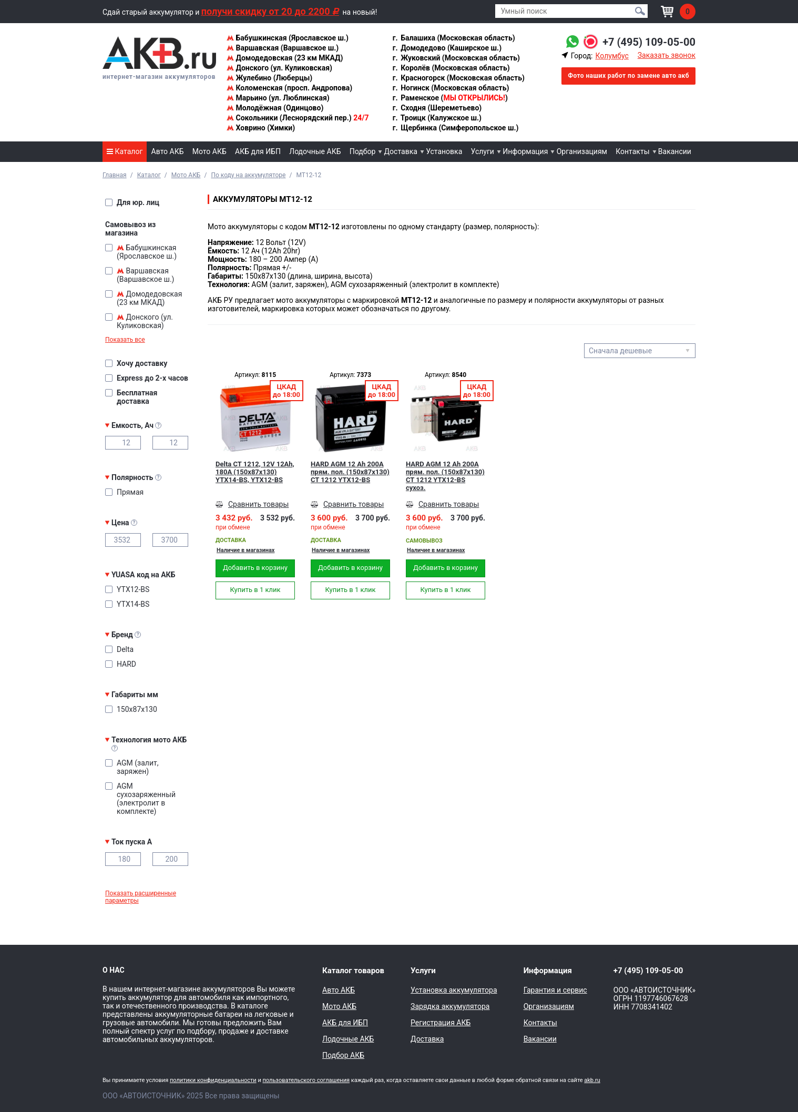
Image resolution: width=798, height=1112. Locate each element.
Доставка (400, 151)
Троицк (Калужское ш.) (437, 118)
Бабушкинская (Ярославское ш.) (288, 38)
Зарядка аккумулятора (450, 1006)
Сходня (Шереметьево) (437, 108)
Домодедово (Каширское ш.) (447, 48)
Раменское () (450, 98)
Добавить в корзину (255, 568)
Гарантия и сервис (555, 990)
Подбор (363, 151)
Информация (525, 151)
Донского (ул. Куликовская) (279, 68)
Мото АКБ (209, 151)
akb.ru (592, 1080)
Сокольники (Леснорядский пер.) (298, 118)
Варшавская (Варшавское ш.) (283, 48)
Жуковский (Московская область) (456, 58)
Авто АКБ (167, 151)
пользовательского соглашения (306, 1080)
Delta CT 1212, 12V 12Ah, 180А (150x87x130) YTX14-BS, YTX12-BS (255, 472)
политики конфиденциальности (213, 1080)
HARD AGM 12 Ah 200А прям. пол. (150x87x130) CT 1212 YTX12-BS (350, 472)
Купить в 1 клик (255, 590)
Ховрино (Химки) (261, 128)
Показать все (125, 339)
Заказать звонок (666, 55)
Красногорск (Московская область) (458, 78)
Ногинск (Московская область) (450, 88)
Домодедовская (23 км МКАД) (285, 58)
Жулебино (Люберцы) (269, 78)
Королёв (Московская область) (451, 68)
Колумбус (611, 56)
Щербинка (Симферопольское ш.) (455, 128)
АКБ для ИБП (258, 151)
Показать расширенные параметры (140, 897)
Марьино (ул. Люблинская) (278, 98)
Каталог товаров (353, 970)
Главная (115, 175)
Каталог (124, 151)
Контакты (632, 151)
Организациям (582, 151)
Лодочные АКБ (315, 151)
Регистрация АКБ (440, 1022)
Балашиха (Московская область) (453, 38)
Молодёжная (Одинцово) (275, 108)
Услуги (482, 151)
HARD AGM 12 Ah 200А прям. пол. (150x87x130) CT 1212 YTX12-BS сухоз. (445, 476)
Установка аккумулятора (454, 990)
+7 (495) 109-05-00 (648, 42)
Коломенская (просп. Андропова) (289, 88)
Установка (444, 151)
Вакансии (674, 151)
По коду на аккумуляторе (248, 175)
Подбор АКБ (343, 1055)
